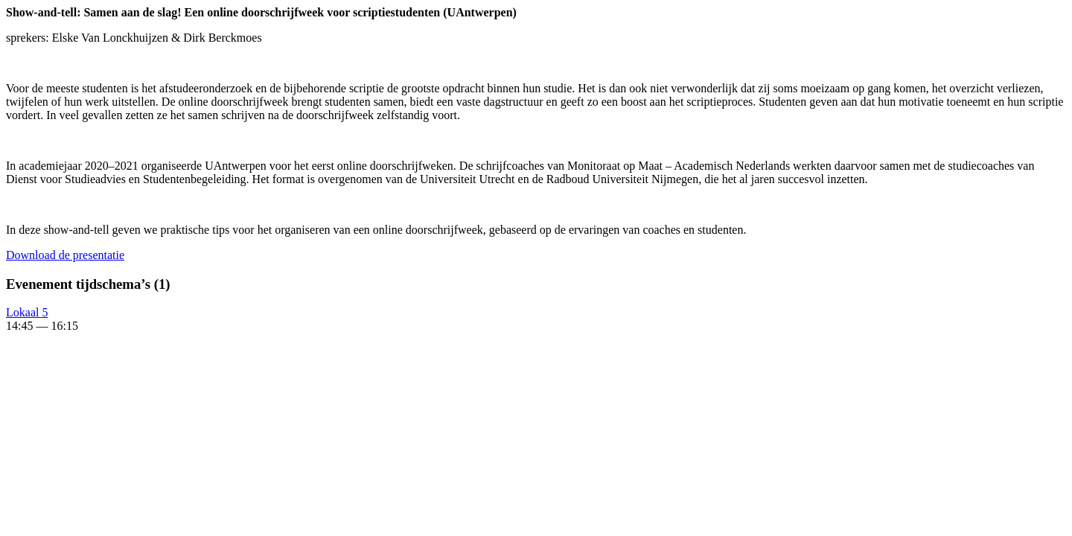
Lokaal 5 (27, 312)
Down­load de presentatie (65, 255)
